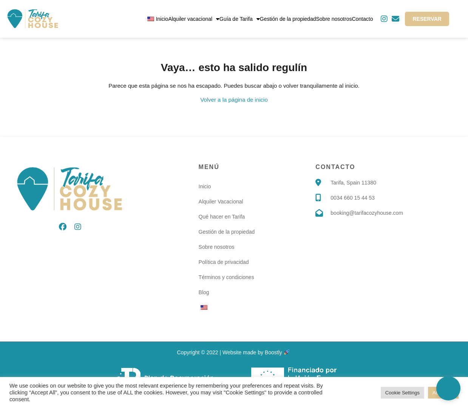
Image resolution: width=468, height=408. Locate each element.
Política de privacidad (224, 262)
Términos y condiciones (226, 277)
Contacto (362, 19)
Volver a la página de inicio (233, 99)
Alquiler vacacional (193, 19)
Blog (204, 292)
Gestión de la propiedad (288, 19)
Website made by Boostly (255, 352)
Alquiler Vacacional (221, 202)
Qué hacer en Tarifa (222, 217)
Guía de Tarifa (239, 19)
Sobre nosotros (334, 19)
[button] (448, 388)
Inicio (162, 19)
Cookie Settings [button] (402, 393)
